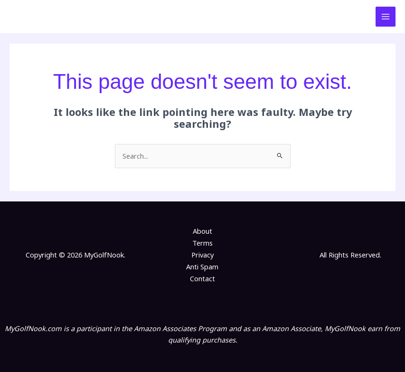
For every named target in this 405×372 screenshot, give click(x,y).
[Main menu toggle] (386, 17)
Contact (202, 278)
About (202, 231)
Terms (202, 243)
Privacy (202, 254)
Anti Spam (202, 266)
